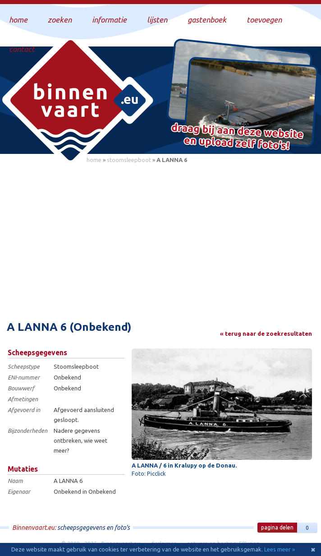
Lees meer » (279, 549)
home (94, 160)
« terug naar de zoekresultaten (266, 333)
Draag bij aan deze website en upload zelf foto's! (237, 137)
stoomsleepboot (129, 160)
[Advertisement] (160, 237)
